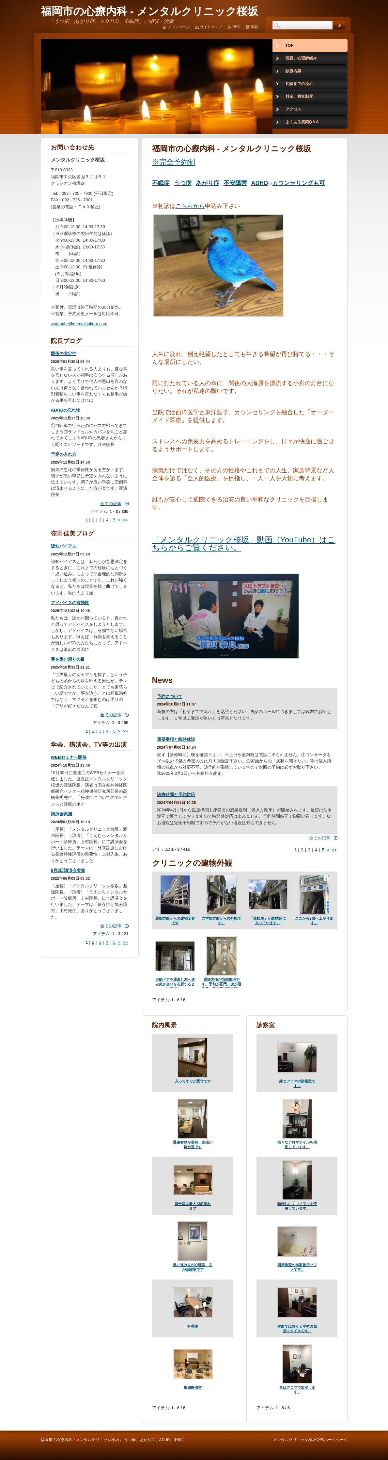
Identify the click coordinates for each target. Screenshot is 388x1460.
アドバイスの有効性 (70, 602)
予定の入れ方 (63, 454)
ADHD (259, 183)
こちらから (190, 206)
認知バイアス (63, 546)
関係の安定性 (63, 353)
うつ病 (183, 183)
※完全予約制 (173, 162)
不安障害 (235, 183)
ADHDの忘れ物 (66, 410)
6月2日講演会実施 (68, 870)
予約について (169, 696)
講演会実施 (61, 813)
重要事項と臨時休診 (176, 739)
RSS (236, 27)
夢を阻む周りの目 (68, 659)
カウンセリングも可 (298, 183)
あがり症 (207, 183)
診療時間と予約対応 (176, 794)
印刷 (254, 27)
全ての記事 (319, 838)
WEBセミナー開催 (68, 757)
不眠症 (161, 183)
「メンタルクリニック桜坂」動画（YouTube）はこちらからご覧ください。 (244, 543)
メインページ (178, 27)
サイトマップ (211, 27)
